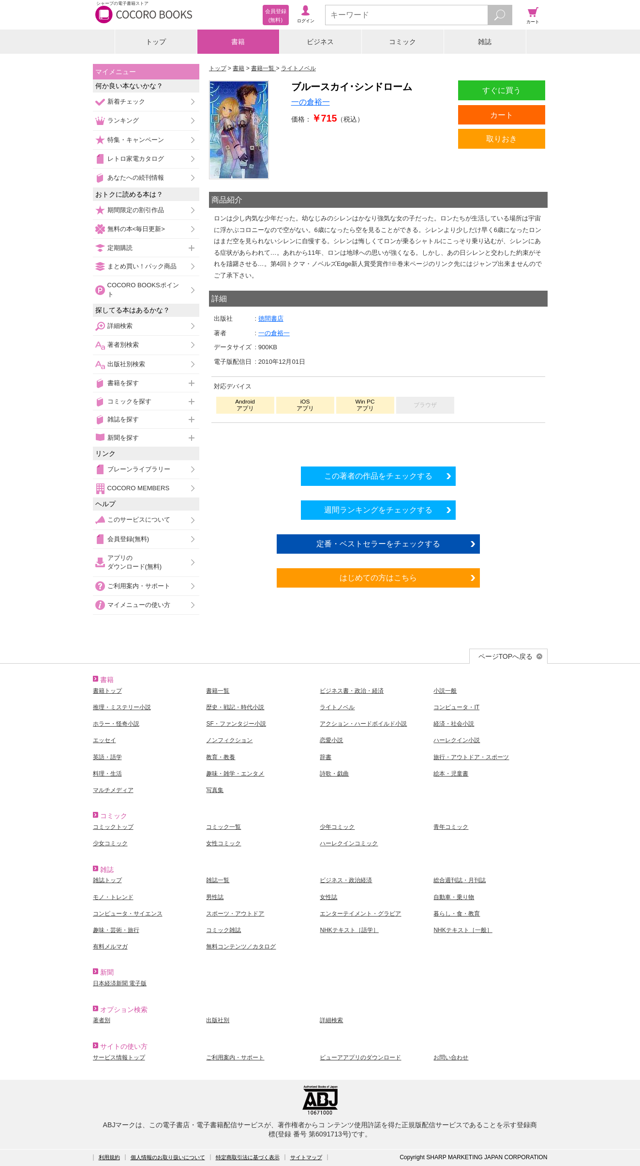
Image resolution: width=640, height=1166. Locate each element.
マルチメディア (113, 790)
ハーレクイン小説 (456, 740)
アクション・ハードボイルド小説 (363, 723)
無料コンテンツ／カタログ (241, 946)
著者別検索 (123, 344)
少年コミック (337, 827)
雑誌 (484, 42)
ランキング (123, 120)
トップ (156, 42)
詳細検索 (120, 325)
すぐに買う (501, 90)
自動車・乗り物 (453, 897)
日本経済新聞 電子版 (120, 983)
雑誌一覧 (217, 880)
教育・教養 (220, 757)
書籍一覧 (217, 690)
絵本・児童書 (450, 773)
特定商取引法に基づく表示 (248, 1157)
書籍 (238, 42)
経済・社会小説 (453, 723)
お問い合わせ (450, 1057)
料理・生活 (107, 773)
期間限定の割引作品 (135, 210)
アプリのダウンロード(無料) (134, 562)
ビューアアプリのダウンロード (360, 1057)
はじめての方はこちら (378, 577)
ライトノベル (337, 707)
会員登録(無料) (128, 539)
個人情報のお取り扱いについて (168, 1157)
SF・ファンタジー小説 (236, 723)
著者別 (101, 1020)
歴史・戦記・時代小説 (235, 707)
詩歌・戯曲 (334, 773)
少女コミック (110, 843)
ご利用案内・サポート (138, 586)
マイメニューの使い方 (138, 604)
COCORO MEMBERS (138, 488)
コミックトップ (113, 827)
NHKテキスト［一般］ (462, 930)
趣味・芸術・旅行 (116, 930)
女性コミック (223, 843)
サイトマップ (306, 1157)
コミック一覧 (223, 827)
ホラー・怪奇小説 (116, 723)
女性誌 (328, 897)
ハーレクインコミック (349, 843)
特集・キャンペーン (135, 139)
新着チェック (126, 101)
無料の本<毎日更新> (136, 229)
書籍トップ (107, 690)
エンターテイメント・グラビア (360, 913)
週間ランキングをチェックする (378, 509)
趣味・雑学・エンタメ (235, 773)
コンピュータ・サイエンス (128, 913)
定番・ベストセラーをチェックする (378, 543)
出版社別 (217, 1020)
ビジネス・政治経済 (346, 880)
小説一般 (445, 690)
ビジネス (320, 42)
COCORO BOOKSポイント (143, 289)
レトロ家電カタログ (135, 158)
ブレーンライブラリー (138, 469)
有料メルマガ (110, 946)
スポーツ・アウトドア (235, 913)
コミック (402, 42)
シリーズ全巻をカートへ (378, 441)
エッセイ (104, 740)
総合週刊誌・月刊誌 (459, 880)
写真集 (214, 790)
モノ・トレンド (113, 897)
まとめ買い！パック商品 (142, 266)
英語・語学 (107, 757)
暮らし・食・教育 (456, 913)
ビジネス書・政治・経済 (352, 690)
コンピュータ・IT (456, 707)
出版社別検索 (126, 364)
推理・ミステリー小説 (122, 707)
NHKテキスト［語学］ (349, 930)
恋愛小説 (331, 740)
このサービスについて (138, 519)
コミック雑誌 (223, 930)
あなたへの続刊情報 (135, 177)
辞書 (325, 757)
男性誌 (214, 897)
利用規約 (109, 1157)
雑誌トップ (107, 880)
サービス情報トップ (119, 1057)
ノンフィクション (229, 740)
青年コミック (450, 827)
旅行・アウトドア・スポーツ (471, 757)
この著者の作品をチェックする (378, 475)
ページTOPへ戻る (505, 656)
